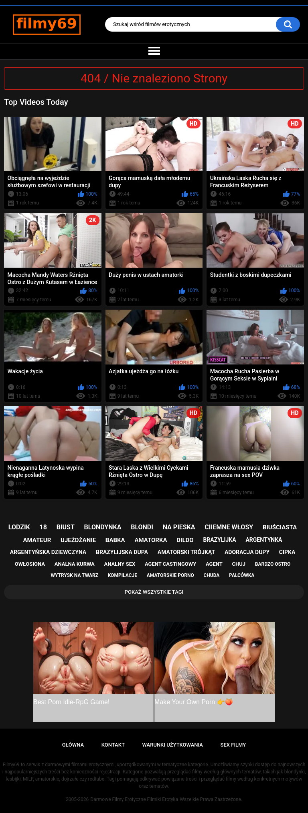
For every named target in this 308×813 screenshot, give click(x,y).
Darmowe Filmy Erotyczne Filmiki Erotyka (134, 799)
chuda (211, 575)
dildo (184, 540)
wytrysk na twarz (74, 575)
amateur (37, 540)
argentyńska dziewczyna (48, 552)
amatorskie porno (170, 575)
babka (115, 540)
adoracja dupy (247, 552)
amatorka (150, 540)
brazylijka (219, 540)
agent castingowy (170, 564)
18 (43, 527)
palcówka (241, 575)
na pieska (179, 527)
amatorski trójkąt (186, 552)
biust (66, 527)
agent (214, 564)
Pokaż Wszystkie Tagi (154, 592)
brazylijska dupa (122, 552)
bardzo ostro (273, 564)
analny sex (120, 564)
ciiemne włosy (229, 527)
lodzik (19, 527)
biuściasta (280, 527)
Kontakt (113, 745)
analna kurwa (75, 564)
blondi (142, 527)
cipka (287, 552)
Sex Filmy (233, 745)
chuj (239, 564)
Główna (73, 745)
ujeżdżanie (78, 540)
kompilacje (122, 575)
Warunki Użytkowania (172, 745)
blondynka (103, 527)
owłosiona (30, 564)
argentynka (263, 540)
